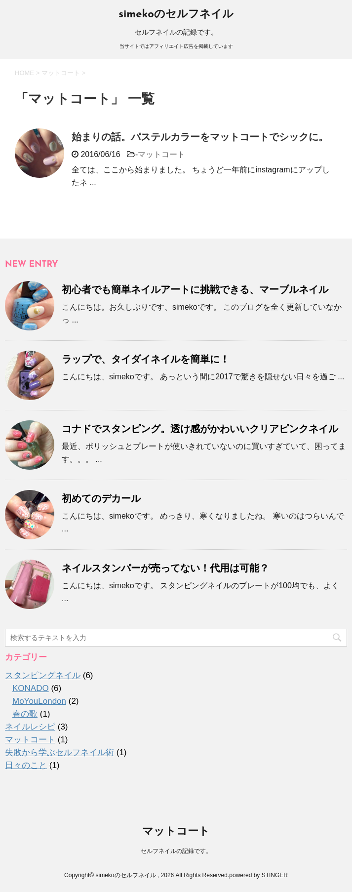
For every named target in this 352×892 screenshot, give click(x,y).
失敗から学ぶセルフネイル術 (59, 752)
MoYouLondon (39, 701)
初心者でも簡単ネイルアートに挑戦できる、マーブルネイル (195, 289)
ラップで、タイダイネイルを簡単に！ (146, 359)
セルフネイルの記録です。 (176, 851)
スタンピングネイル (42, 675)
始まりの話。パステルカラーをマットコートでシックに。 (200, 136)
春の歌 (25, 714)
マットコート (161, 154)
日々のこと (26, 765)
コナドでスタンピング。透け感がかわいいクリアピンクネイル (200, 428)
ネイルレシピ (30, 726)
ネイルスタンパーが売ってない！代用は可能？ (165, 568)
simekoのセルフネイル (176, 14)
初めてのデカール (101, 498)
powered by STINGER (258, 875)
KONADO (30, 688)
